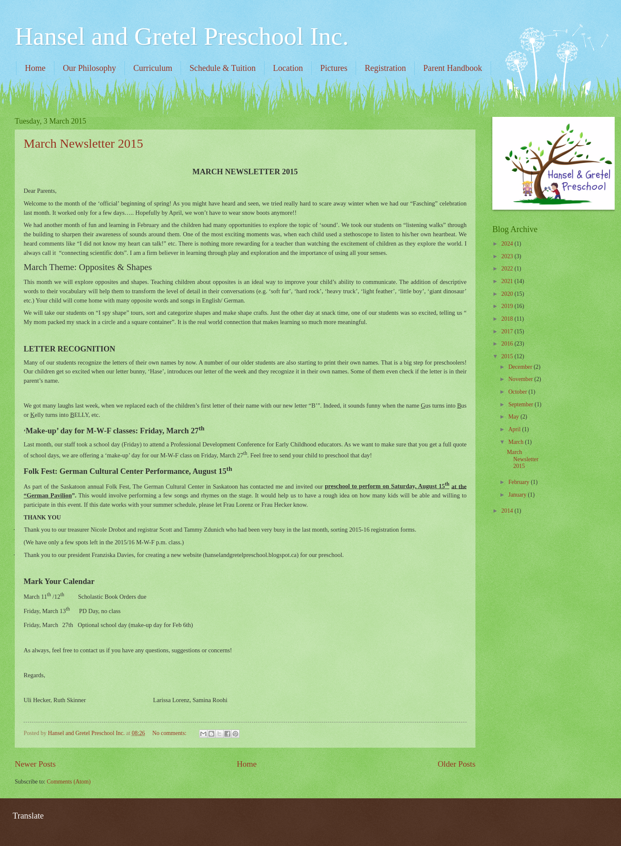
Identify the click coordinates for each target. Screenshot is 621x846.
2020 (507, 294)
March (516, 442)
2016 (507, 344)
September (521, 404)
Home (35, 68)
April (515, 429)
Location (288, 68)
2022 (507, 268)
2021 (507, 281)
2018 (507, 319)
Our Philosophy (89, 68)
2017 (507, 331)
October (518, 392)
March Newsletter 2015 (83, 143)
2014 (507, 511)
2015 (507, 356)
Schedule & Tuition (222, 68)
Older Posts (456, 764)
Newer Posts (35, 764)
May (514, 417)
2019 (507, 306)
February (519, 482)
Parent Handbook (452, 68)
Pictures (333, 68)
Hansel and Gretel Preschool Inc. (181, 36)
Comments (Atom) (69, 781)
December (521, 367)
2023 (507, 256)
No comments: (170, 733)
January (518, 495)
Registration (385, 68)
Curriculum (152, 68)
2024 (507, 244)
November (521, 379)
